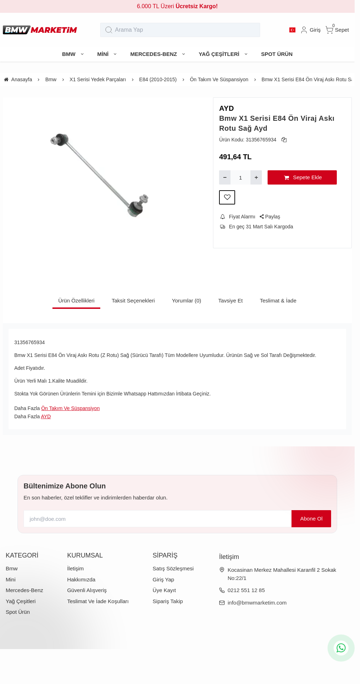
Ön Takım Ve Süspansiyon (70, 408)
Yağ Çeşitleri (21, 601)
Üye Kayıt (164, 590)
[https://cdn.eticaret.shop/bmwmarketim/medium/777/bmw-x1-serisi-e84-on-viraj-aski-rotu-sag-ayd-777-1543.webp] (102, 172)
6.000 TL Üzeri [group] (177, 6)
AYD (226, 108)
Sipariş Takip (168, 601)
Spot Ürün (18, 612)
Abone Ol (311, 518)
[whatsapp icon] (341, 648)
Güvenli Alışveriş (87, 590)
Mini (11, 579)
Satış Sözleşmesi (173, 568)
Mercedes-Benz (24, 590)
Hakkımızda (81, 579)
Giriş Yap (163, 579)
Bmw (11, 568)
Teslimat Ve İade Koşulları (98, 601)
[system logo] (40, 30)
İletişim (75, 568)
